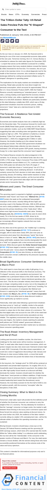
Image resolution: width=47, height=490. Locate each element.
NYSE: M (25, 294)
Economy (25, 14)
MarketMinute (9, 38)
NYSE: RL (14, 252)
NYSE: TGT (26, 230)
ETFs (17, 14)
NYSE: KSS (5, 296)
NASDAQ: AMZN (21, 214)
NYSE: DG (4, 247)
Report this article (10, 468)
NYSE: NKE (31, 237)
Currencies (35, 14)
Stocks (4, 14)
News (11, 14)
